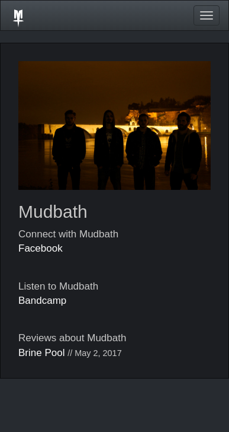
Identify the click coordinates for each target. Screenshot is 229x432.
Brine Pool (41, 352)
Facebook (40, 248)
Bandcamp (42, 300)
